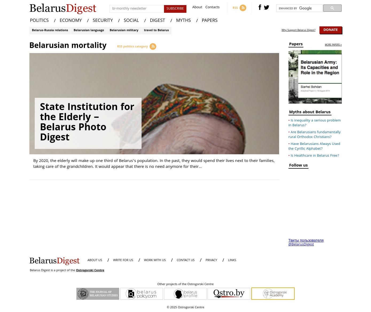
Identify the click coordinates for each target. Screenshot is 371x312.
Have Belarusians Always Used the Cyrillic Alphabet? (314, 146)
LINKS (232, 260)
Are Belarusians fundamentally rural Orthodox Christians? (314, 135)
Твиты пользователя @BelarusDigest (306, 243)
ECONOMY (71, 21)
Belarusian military (124, 30)
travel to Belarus (156, 30)
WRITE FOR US (123, 260)
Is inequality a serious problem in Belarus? (314, 123)
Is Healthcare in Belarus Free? (315, 155)
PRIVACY (211, 260)
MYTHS (183, 21)
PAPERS (210, 21)
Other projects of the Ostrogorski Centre (185, 284)
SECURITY (103, 21)
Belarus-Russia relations (50, 30)
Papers (296, 44)
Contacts (212, 8)
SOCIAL (131, 21)
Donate (330, 30)
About (197, 8)
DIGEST (157, 21)
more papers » (333, 45)
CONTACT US (186, 260)
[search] (299, 8)
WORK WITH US (155, 260)
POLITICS (39, 21)
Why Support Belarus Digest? (298, 30)
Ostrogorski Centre (90, 270)
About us (95, 260)
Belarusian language (89, 30)
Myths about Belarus (310, 112)
